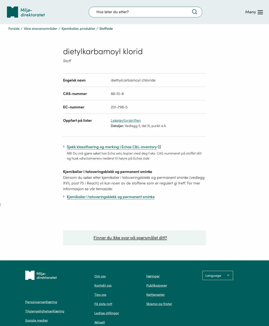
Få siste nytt (103, 304)
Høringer (153, 276)
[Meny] (254, 12)
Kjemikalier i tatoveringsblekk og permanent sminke (107, 171)
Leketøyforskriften (126, 120)
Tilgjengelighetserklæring (44, 311)
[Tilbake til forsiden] (26, 12)
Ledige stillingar (106, 313)
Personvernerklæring (41, 302)
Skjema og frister (159, 304)
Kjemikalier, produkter (78, 28)
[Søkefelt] (145, 12)
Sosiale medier (36, 320)
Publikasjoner (156, 285)
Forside (14, 28)
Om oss (100, 276)
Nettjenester (155, 294)
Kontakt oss (103, 285)
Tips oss (100, 294)
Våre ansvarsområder (40, 28)
